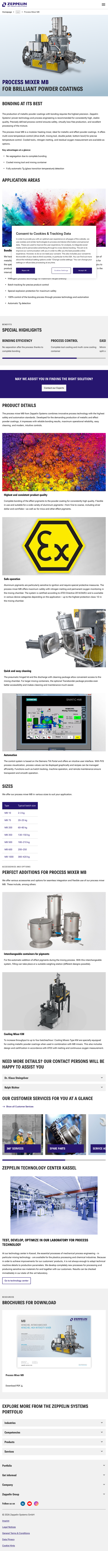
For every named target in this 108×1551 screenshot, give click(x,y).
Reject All (25, 270)
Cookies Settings (61, 270)
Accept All (82, 270)
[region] (54, 252)
